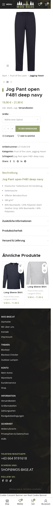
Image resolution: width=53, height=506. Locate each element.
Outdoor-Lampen (9, 359)
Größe (5, 114)
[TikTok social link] (11, 480)
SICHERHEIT (7, 423)
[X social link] (14, 161)
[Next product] (11, 82)
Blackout (5, 349)
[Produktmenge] (8, 129)
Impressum (6, 336)
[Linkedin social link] (21, 161)
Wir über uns (7, 326)
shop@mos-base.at (17, 469)
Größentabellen (9, 405)
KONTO (5, 367)
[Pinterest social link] (18, 161)
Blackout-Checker (9, 354)
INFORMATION (8, 395)
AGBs (3, 438)
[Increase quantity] (12, 129)
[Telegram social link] (25, 161)
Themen (5, 344)
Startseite (6, 321)
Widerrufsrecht (8, 428)
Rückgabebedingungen (12, 415)
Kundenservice (8, 382)
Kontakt (5, 331)
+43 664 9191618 (14, 458)
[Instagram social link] (7, 480)
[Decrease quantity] (4, 129)
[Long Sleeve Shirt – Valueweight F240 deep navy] (13, 276)
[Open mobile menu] (7, 4)
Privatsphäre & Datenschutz (15, 433)
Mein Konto (7, 372)
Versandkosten (26, 107)
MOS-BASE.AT (8, 316)
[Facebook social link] (10, 161)
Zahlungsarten (8, 410)
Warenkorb (6, 377)
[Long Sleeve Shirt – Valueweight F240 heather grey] (37, 273)
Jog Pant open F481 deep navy (29, 156)
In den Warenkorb (27, 128)
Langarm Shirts (10, 299)
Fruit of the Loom (18, 75)
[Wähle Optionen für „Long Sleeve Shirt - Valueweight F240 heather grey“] (44, 265)
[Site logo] (25, 4)
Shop (3, 387)
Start (4, 75)
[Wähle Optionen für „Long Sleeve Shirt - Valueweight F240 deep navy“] (20, 265)
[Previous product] (4, 82)
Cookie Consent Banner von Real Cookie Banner (23, 495)
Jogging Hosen (37, 75)
